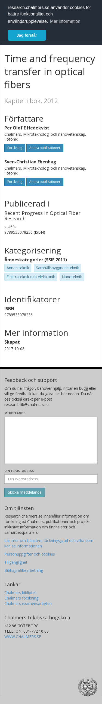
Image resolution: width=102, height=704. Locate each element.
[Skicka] (24, 492)
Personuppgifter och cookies (29, 554)
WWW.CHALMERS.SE (22, 636)
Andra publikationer (44, 147)
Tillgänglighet (15, 562)
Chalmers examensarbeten (28, 603)
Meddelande (14, 413)
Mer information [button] (65, 21)
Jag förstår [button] (27, 35)
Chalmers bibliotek (20, 592)
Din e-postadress (19, 471)
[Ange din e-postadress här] (51, 479)
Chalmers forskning (21, 598)
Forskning (14, 147)
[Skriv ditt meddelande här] (51, 440)
